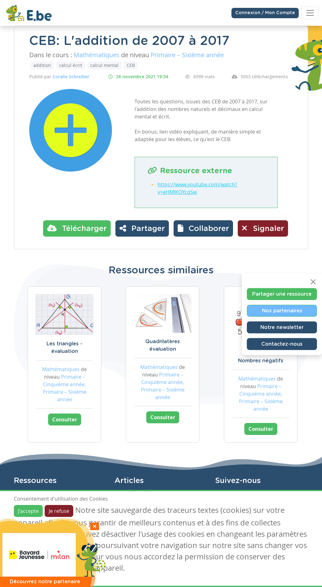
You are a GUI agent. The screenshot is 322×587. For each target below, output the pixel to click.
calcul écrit (70, 65)
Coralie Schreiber (71, 77)
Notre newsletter (281, 327)
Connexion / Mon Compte (265, 13)
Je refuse (59, 510)
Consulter (64, 419)
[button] (203, 228)
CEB (131, 65)
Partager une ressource (282, 294)
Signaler (263, 228)
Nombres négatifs (260, 360)
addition (42, 65)
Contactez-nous (282, 344)
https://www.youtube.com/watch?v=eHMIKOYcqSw (197, 188)
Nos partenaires (282, 310)
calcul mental (104, 65)
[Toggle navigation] (310, 13)
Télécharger (77, 228)
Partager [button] (142, 228)
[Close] (313, 282)
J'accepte (28, 510)
